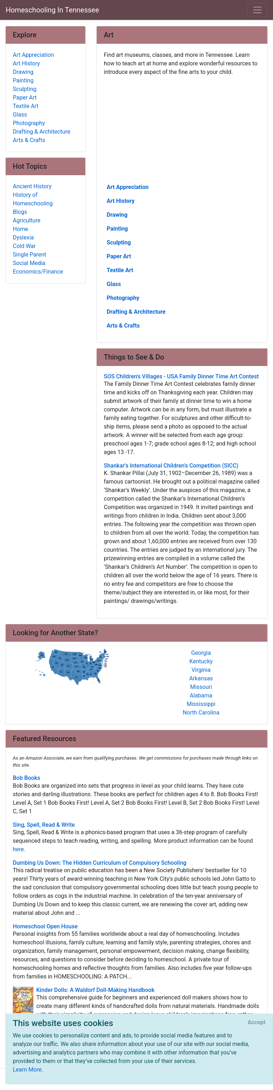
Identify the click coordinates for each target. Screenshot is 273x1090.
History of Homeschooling (33, 199)
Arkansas (201, 678)
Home (20, 229)
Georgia (201, 652)
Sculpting (119, 242)
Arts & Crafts (123, 325)
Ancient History (32, 186)
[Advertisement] (182, 129)
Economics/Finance (38, 271)
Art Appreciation (128, 187)
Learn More (27, 1069)
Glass (114, 284)
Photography (123, 298)
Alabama (201, 695)
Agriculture (27, 220)
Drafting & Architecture (136, 311)
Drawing (117, 214)
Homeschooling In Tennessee (52, 10)
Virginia (201, 670)
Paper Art (119, 256)
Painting (117, 228)
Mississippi (201, 704)
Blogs (20, 212)
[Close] (257, 1022)
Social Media (29, 263)
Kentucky (201, 661)
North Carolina (201, 712)
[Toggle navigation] (257, 10)
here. (19, 849)
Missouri (201, 687)
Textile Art (120, 270)
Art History (120, 201)
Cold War (24, 246)
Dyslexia (23, 237)
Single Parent (29, 254)
